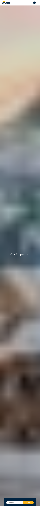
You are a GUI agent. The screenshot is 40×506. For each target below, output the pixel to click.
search (28, 502)
